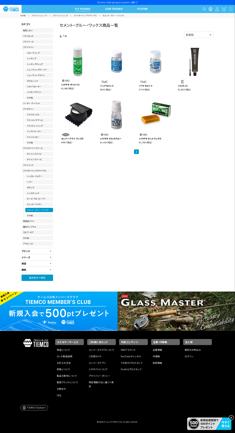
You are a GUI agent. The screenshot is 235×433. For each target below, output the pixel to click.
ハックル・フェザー (35, 176)
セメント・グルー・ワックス (113, 15)
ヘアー (30, 181)
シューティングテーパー (37, 69)
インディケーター (34, 131)
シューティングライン (36, 75)
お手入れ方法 (64, 362)
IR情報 (156, 356)
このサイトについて (98, 369)
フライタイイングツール (33, 148)
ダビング (30, 187)
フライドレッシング (35, 125)
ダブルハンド (32, 80)
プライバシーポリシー (99, 375)
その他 (30, 97)
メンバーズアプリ (97, 362)
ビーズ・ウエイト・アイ (36, 198)
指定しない (28, 30)
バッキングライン (34, 92)
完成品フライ (28, 221)
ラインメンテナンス (35, 120)
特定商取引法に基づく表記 (101, 384)
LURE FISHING (114, 9)
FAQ (59, 395)
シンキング (31, 58)
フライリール (28, 41)
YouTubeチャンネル (131, 356)
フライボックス (33, 114)
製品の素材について (67, 375)
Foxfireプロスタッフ (131, 369)
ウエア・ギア (28, 232)
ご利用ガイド (95, 356)
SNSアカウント (128, 349)
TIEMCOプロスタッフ (131, 362)
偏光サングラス (29, 226)
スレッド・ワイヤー (34, 204)
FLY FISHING (82, 9)
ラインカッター (33, 137)
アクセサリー (28, 109)
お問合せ (61, 388)
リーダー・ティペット (31, 103)
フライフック (28, 165)
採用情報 (157, 362)
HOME (23, 15)
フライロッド (28, 36)
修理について (63, 369)
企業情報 (157, 349)
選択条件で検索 (37, 277)
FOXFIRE (142, 9)
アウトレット (28, 243)
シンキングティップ (35, 64)
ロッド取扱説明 (64, 356)
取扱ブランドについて (67, 382)
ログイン (189, 356)
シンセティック (33, 193)
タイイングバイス (34, 153)
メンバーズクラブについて (101, 349)
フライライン (28, 47)
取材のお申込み (193, 349)
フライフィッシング (39, 15)
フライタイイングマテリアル (85, 15)
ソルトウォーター (34, 86)
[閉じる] (231, 417)
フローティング (33, 52)
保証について (63, 349)
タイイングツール (34, 159)
